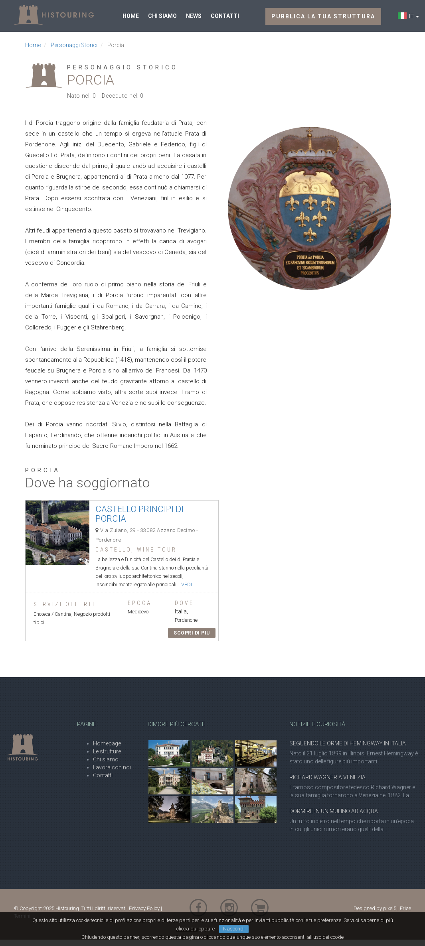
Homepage (107, 750)
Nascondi (234, 935)
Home (131, 19)
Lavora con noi (112, 774)
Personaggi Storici (74, 51)
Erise (405, 915)
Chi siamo (162, 19)
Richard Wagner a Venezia (327, 783)
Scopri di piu (192, 639)
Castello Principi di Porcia (139, 520)
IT (413, 19)
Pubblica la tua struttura (323, 19)
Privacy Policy (144, 915)
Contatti (225, 19)
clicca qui (187, 935)
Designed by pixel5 (375, 915)
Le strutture (107, 758)
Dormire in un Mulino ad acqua (333, 817)
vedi (186, 591)
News (194, 19)
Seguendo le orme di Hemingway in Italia (347, 750)
